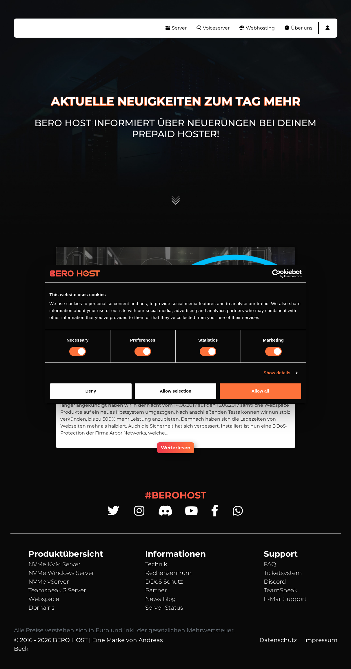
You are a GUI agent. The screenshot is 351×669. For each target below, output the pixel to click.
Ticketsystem (283, 572)
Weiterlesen (175, 447)
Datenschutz (278, 640)
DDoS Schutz (164, 581)
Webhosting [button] (257, 28)
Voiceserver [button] (213, 28)
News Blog (160, 598)
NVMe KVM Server (54, 564)
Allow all (260, 390)
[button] (327, 28)
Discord (275, 581)
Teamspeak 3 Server (57, 590)
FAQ (270, 564)
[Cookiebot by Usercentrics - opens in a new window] (276, 273)
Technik (156, 564)
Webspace (43, 598)
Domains (41, 607)
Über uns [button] (298, 28)
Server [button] (176, 28)
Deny (91, 390)
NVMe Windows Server (61, 572)
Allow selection (175, 390)
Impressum (320, 640)
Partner (156, 590)
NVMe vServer (48, 581)
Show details (276, 372)
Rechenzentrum (168, 572)
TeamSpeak (281, 590)
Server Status (164, 607)
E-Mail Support (285, 598)
